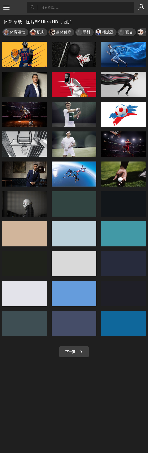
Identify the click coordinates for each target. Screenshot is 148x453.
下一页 (74, 351)
